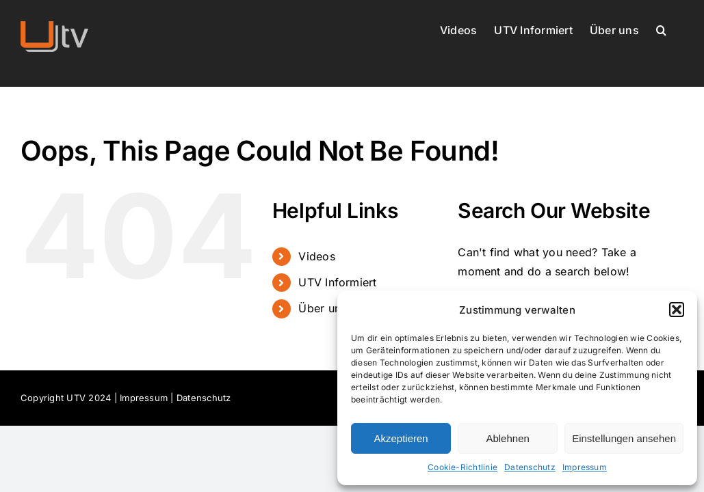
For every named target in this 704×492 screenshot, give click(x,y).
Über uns (322, 308)
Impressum (584, 467)
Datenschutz (530, 467)
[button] (676, 309)
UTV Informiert (337, 282)
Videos (316, 256)
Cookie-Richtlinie (462, 467)
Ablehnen (507, 438)
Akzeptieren (401, 438)
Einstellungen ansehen (624, 438)
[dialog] (517, 388)
